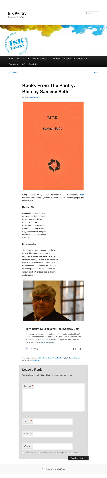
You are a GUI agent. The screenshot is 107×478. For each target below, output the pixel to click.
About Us (20, 58)
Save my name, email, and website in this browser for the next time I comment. (52, 453)
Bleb (82, 194)
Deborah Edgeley (73, 358)
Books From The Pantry (56, 358)
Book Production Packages (38, 58)
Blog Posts (43, 358)
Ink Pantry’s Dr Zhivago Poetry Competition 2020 (69, 58)
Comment (28, 386)
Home (11, 58)
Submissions (33, 64)
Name (28, 421)
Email (28, 434)
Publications (13, 64)
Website (27, 446)
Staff (23, 64)
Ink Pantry (17, 13)
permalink (35, 360)
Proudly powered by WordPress (53, 469)
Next (96, 72)
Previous (12, 72)
